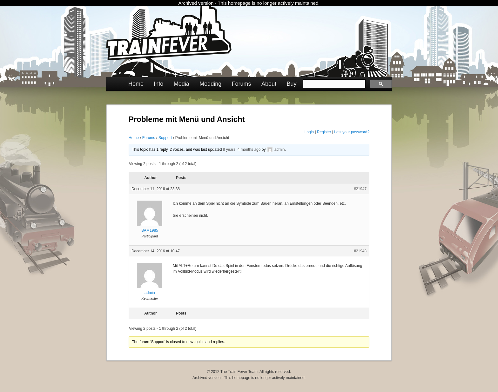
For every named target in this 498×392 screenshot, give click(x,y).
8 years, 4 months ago (242, 149)
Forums (241, 84)
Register (324, 132)
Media (181, 84)
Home (136, 84)
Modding (210, 84)
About (268, 84)
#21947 (360, 189)
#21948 (360, 251)
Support (165, 138)
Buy (291, 84)
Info (158, 84)
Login (309, 132)
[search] (333, 84)
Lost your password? (351, 132)
